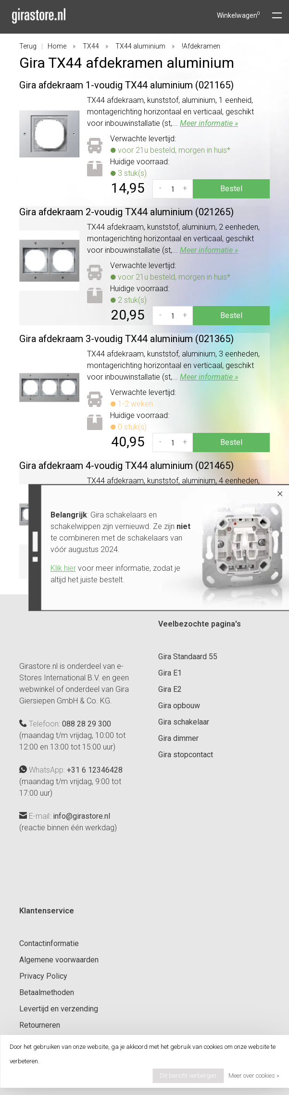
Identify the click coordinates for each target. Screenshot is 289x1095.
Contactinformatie (49, 943)
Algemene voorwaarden (59, 959)
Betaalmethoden (46, 992)
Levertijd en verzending (58, 1008)
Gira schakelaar (183, 721)
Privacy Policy (43, 976)
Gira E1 (170, 672)
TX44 (91, 46)
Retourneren (39, 1025)
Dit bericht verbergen (188, 1075)
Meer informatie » (209, 123)
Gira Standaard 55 (187, 656)
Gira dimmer (178, 738)
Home (57, 46)
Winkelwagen (238, 15)
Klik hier (61, 568)
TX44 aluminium (140, 46)
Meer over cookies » (253, 1075)
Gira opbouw (179, 705)
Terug (28, 46)
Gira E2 (170, 689)
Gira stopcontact (185, 754)
